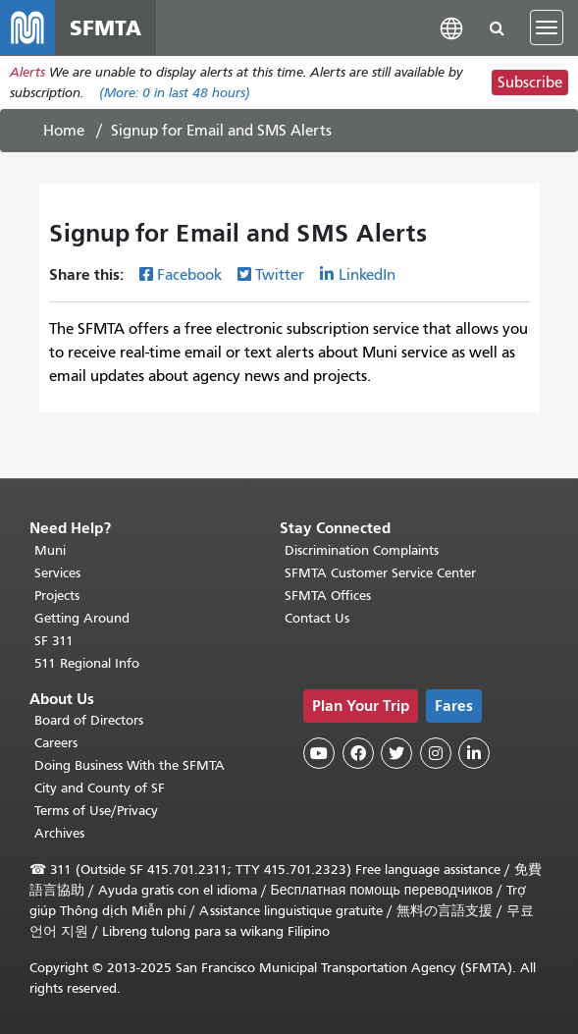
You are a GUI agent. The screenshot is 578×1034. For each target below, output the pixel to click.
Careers (56, 743)
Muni (50, 550)
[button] (451, 27)
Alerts (27, 72)
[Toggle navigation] (546, 27)
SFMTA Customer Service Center (380, 573)
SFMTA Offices (328, 595)
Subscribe (530, 82)
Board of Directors (88, 720)
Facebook (189, 275)
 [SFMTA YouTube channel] (319, 753)
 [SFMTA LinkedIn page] (474, 753)
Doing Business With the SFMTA (129, 765)
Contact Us (317, 618)
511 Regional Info (86, 663)
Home (63, 130)
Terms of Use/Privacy (96, 810)
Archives (59, 833)
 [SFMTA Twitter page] (396, 753)
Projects (56, 595)
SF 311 (54, 640)
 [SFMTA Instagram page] (436, 753)
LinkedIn (367, 275)
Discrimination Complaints (362, 550)
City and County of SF (99, 788)
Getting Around (82, 618)
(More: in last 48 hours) (174, 92)
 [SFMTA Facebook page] (358, 753)
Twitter (279, 275)
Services (57, 573)
